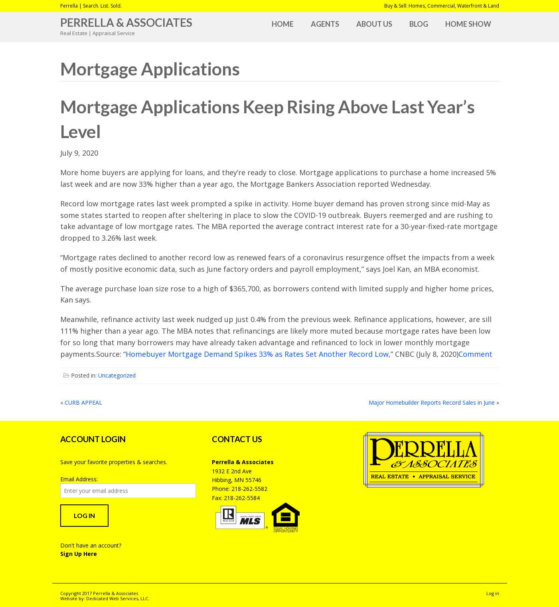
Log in (492, 593)
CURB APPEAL (83, 402)
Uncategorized (117, 375)
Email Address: (79, 479)
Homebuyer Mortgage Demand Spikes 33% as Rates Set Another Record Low (257, 354)
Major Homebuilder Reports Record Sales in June (432, 402)
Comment (475, 354)
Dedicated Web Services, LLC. (117, 598)
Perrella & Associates (126, 22)
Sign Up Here (78, 554)
